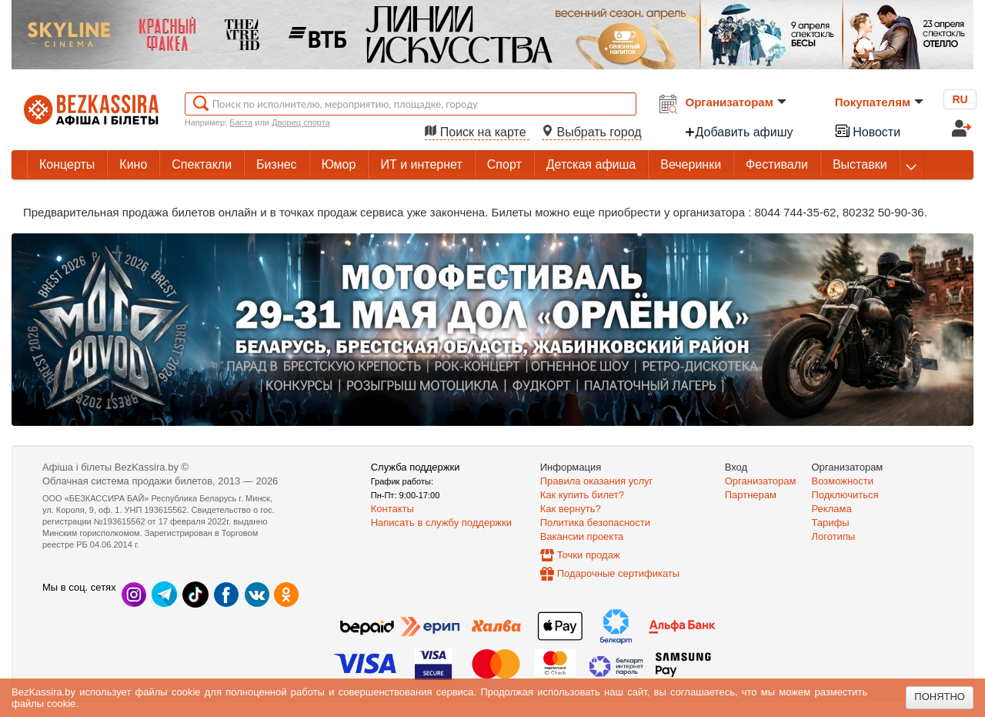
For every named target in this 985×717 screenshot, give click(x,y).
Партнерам (750, 495)
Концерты (67, 164)
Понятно (939, 696)
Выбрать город (592, 132)
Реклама (832, 508)
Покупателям (879, 102)
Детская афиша (591, 164)
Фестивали (777, 164)
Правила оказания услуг (596, 481)
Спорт (504, 164)
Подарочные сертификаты (618, 573)
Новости (867, 130)
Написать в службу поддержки (441, 522)
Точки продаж (588, 555)
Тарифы (831, 522)
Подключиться (845, 495)
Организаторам (736, 102)
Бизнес (276, 164)
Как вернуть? (570, 508)
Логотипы (834, 536)
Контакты (392, 508)
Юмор (339, 164)
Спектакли (202, 164)
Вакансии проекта (582, 536)
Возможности (843, 481)
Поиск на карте (477, 132)
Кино (133, 164)
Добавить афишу (738, 132)
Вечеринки (690, 164)
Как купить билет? (582, 495)
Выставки (860, 164)
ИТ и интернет (421, 164)
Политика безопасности (595, 522)
